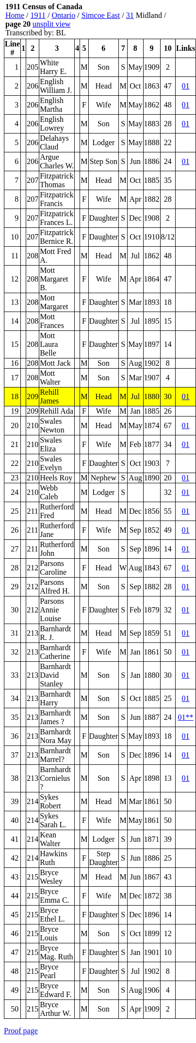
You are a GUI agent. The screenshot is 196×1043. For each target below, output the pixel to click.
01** (186, 717)
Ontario (63, 15)
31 (130, 15)
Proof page (21, 1031)
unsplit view (52, 24)
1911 (38, 15)
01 (186, 86)
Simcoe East (101, 15)
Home (14, 15)
